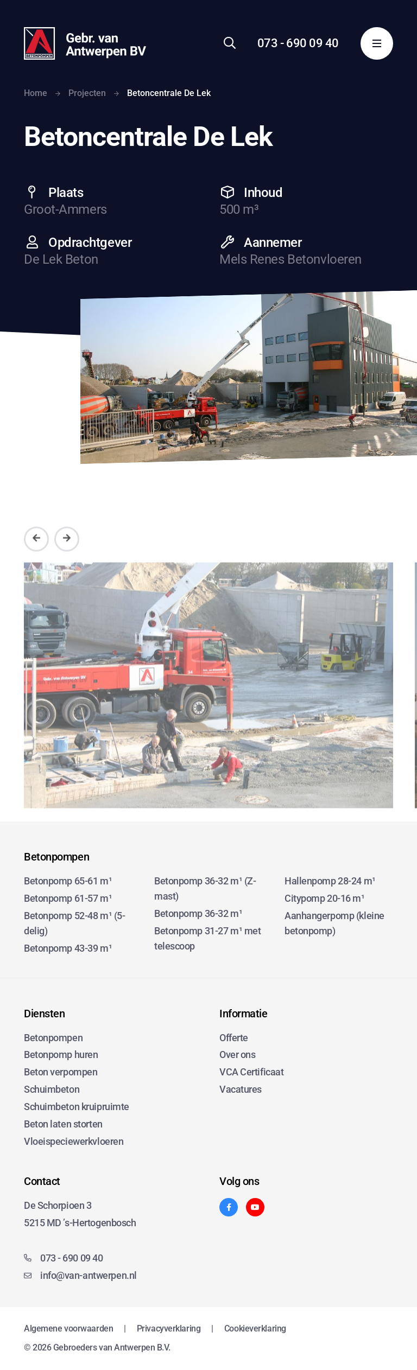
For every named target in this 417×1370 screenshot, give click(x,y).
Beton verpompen (60, 1072)
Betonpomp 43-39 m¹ (68, 948)
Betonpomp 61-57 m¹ (68, 898)
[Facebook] (228, 1207)
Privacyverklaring (169, 1328)
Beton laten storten (63, 1124)
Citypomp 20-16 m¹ (325, 898)
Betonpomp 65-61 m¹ (68, 881)
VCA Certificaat (251, 1072)
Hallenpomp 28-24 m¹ (330, 881)
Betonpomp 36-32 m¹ (198, 913)
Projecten (87, 93)
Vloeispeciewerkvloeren (73, 1141)
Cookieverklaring (255, 1328)
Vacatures (240, 1089)
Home (35, 93)
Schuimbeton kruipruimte (76, 1106)
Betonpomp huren (61, 1054)
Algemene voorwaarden (68, 1328)
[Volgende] (66, 556)
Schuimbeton (51, 1089)
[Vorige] (36, 556)
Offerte (233, 1037)
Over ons (237, 1054)
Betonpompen (53, 1037)
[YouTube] (255, 1207)
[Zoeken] (230, 43)
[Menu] (377, 43)
